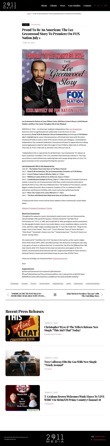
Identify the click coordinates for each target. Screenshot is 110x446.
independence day (58, 283)
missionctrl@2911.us (100, 439)
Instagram (41, 208)
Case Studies (74, 5)
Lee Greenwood (35, 24)
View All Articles (55, 294)
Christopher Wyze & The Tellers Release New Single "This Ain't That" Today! (71, 328)
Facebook (33, 208)
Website (25, 208)
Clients (53, 5)
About (44, 5)
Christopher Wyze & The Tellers (53, 334)
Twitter (49, 208)
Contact (87, 5)
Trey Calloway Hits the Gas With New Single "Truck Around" (70, 363)
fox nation (24, 283)
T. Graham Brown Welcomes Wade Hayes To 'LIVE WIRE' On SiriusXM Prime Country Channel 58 (74, 398)
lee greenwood (78, 283)
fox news (33, 283)
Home (29, 13)
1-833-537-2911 (100, 436)
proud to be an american (92, 283)
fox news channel (44, 283)
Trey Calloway (48, 369)
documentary (14, 283)
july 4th (69, 283)
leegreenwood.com (60, 258)
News (62, 5)
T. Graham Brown (49, 403)
